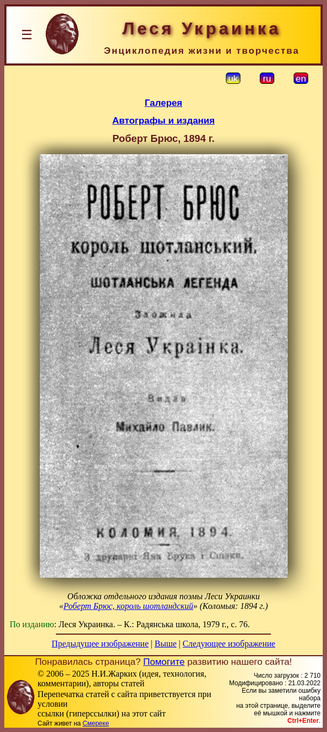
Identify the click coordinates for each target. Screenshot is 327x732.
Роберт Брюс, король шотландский (128, 606)
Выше (165, 643)
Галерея (163, 102)
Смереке (96, 723)
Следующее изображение (229, 643)
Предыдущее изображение (100, 643)
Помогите (163, 661)
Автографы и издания (163, 120)
